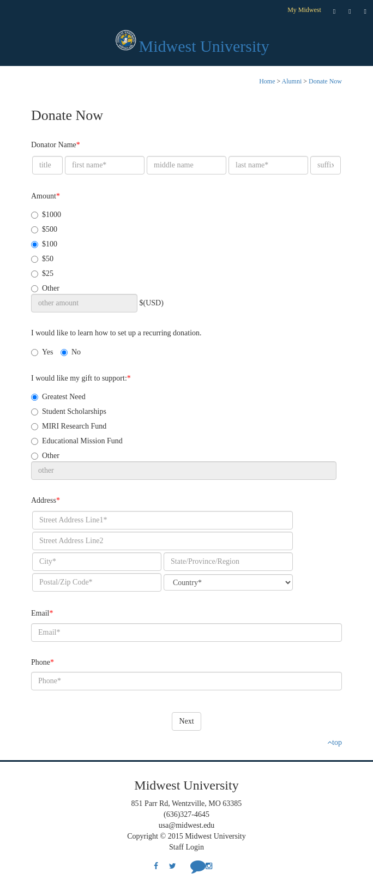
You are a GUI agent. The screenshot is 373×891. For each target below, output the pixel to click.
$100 (44, 244)
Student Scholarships (68, 411)
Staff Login (186, 847)
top (334, 742)
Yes (42, 352)
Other (45, 288)
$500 (44, 229)
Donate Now (325, 81)
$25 (42, 273)
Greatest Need (58, 397)
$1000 (46, 214)
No (71, 352)
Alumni (292, 81)
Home (267, 81)
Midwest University (204, 46)
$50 (42, 259)
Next (186, 721)
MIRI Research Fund (68, 426)
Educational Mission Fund (77, 441)
